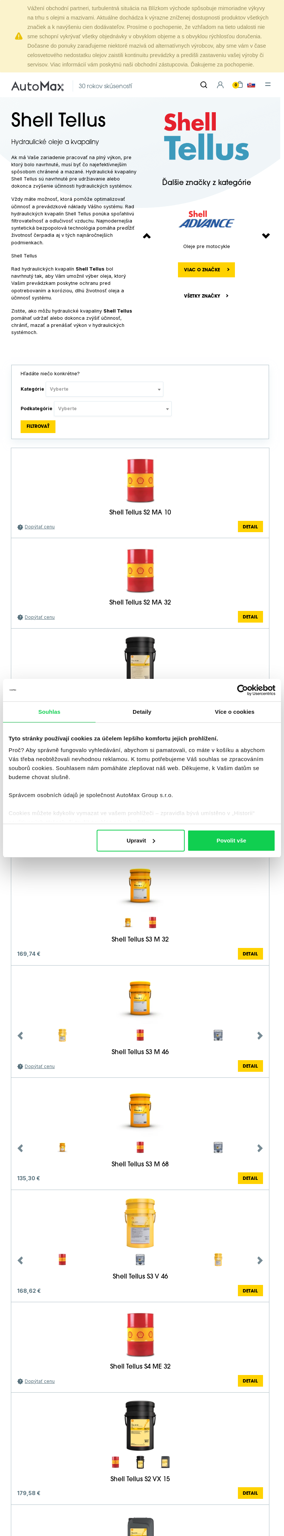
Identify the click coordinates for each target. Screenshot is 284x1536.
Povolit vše (231, 840)
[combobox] (104, 389)
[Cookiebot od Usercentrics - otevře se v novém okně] (242, 690)
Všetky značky (202, 296)
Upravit (141, 840)
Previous (20, 1035)
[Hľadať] (204, 85)
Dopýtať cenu (40, 527)
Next (260, 1035)
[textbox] (104, 389)
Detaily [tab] (142, 712)
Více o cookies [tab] (235, 712)
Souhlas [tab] (49, 712)
